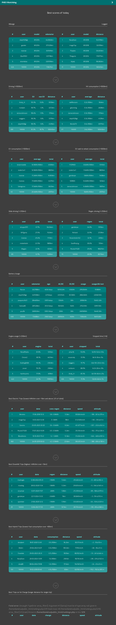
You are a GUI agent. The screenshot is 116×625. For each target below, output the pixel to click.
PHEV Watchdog (9, 2)
